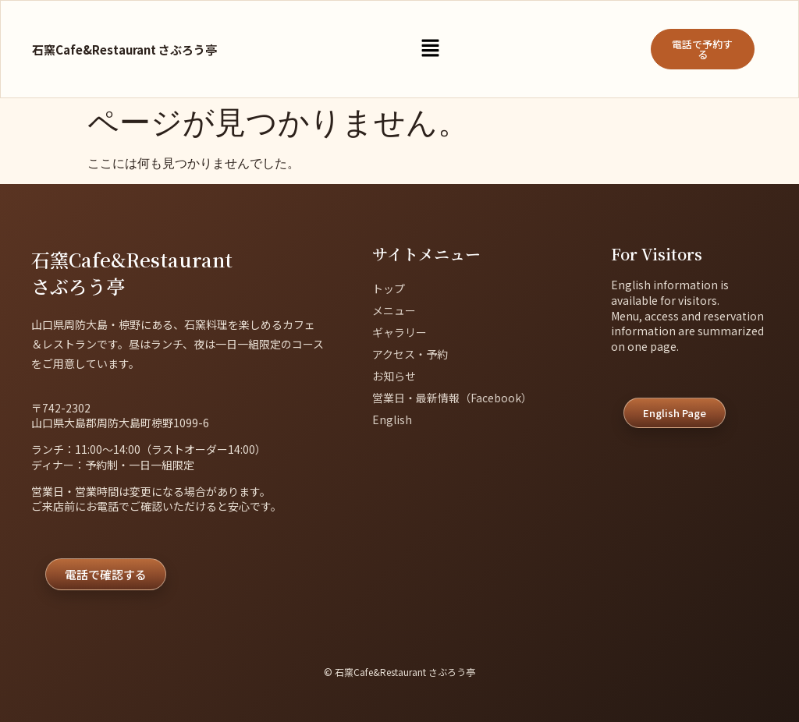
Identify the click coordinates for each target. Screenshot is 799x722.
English (392, 419)
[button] (430, 49)
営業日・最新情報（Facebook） (452, 397)
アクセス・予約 (410, 354)
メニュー (394, 310)
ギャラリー (399, 332)
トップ (388, 288)
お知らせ (394, 376)
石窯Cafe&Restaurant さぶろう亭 (124, 49)
